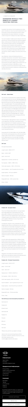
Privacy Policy (6, 368)
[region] (14, 397)
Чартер (4, 382)
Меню (3, 3)
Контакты (5, 361)
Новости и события (9, 16)
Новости (5, 385)
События (5, 387)
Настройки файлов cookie (9, 363)
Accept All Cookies (14, 404)
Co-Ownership (6, 383)
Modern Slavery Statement (9, 370)
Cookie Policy (6, 373)
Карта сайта (5, 360)
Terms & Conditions (7, 372)
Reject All (14, 400)
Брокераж (5, 380)
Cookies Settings (14, 396)
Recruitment (5, 375)
